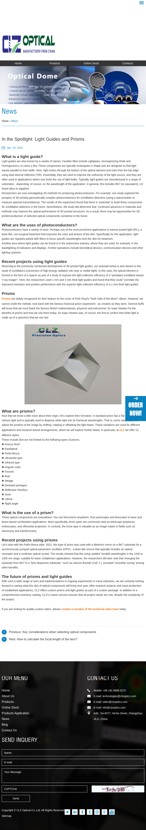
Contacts (127, 63)
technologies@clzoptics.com (119, 696)
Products (54, 63)
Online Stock (91, 63)
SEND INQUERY (19, 740)
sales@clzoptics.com (114, 701)
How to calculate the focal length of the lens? (47, 639)
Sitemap (6, 815)
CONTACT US (102, 679)
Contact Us (9, 730)
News (9, 112)
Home (18, 63)
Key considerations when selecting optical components (59, 632)
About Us (8, 696)
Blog (5, 724)
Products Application (15, 713)
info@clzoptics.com (113, 707)
